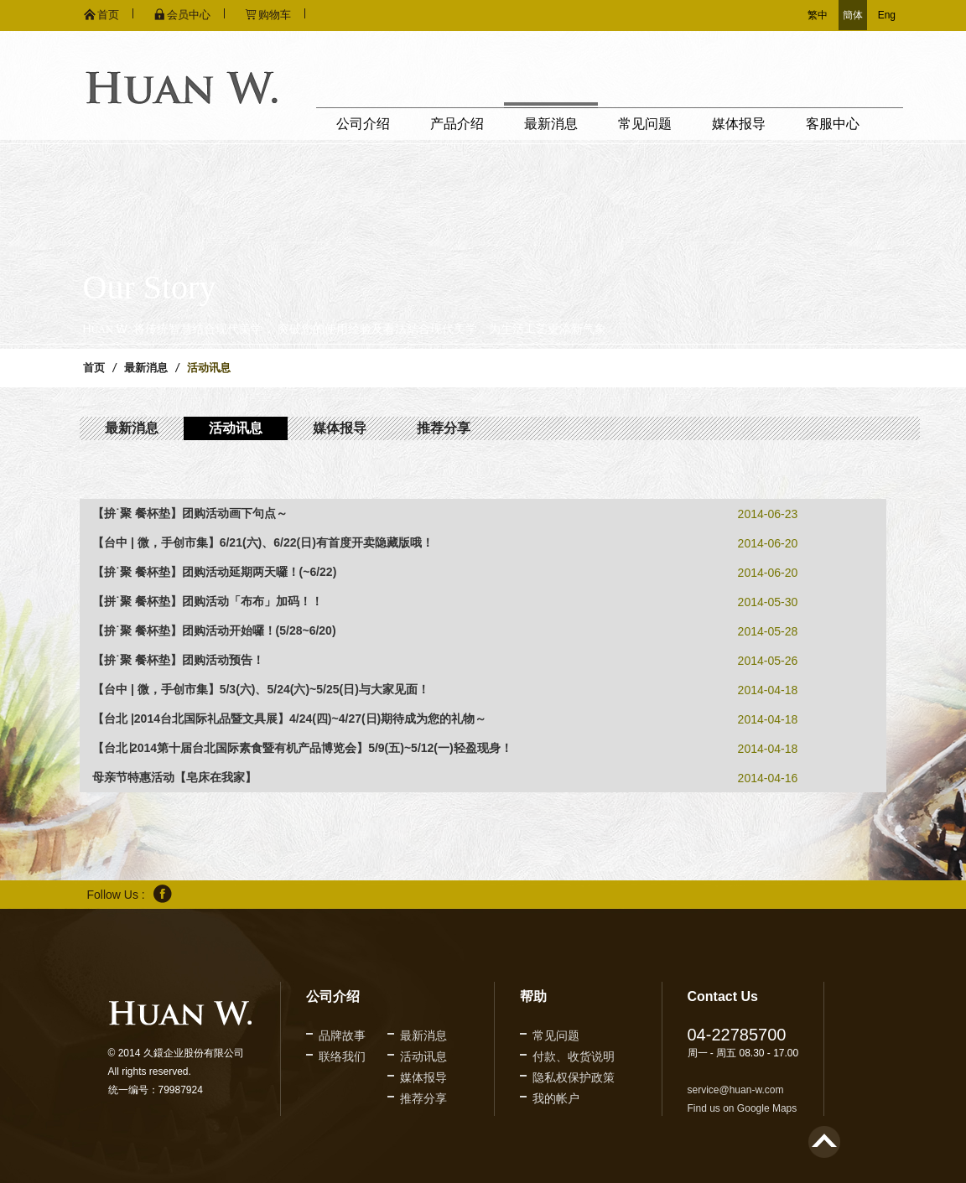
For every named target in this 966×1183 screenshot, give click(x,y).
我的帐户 (555, 1098)
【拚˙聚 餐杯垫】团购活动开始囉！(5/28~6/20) (214, 630)
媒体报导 (739, 124)
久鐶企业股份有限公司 (182, 87)
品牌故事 (342, 1035)
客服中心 (833, 124)
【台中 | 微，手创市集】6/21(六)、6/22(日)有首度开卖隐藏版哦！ (263, 542)
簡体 (853, 15)
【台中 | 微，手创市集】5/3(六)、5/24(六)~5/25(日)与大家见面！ (260, 689)
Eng (887, 15)
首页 (94, 367)
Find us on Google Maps (742, 1108)
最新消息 (551, 124)
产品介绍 (457, 124)
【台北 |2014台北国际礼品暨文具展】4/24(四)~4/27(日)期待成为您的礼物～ (289, 718)
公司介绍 (363, 124)
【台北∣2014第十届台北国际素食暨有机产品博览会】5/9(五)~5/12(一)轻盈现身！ (302, 748)
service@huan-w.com (736, 1090)
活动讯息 (235, 428)
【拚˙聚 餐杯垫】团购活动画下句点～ (190, 513)
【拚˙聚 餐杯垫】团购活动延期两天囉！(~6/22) (214, 572)
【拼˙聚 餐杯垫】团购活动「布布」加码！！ (207, 601)
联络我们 (342, 1056)
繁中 (818, 15)
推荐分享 (443, 428)
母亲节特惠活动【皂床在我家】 (174, 777)
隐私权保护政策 (573, 1077)
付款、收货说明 (573, 1056)
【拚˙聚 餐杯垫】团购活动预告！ (178, 660)
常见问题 (645, 124)
